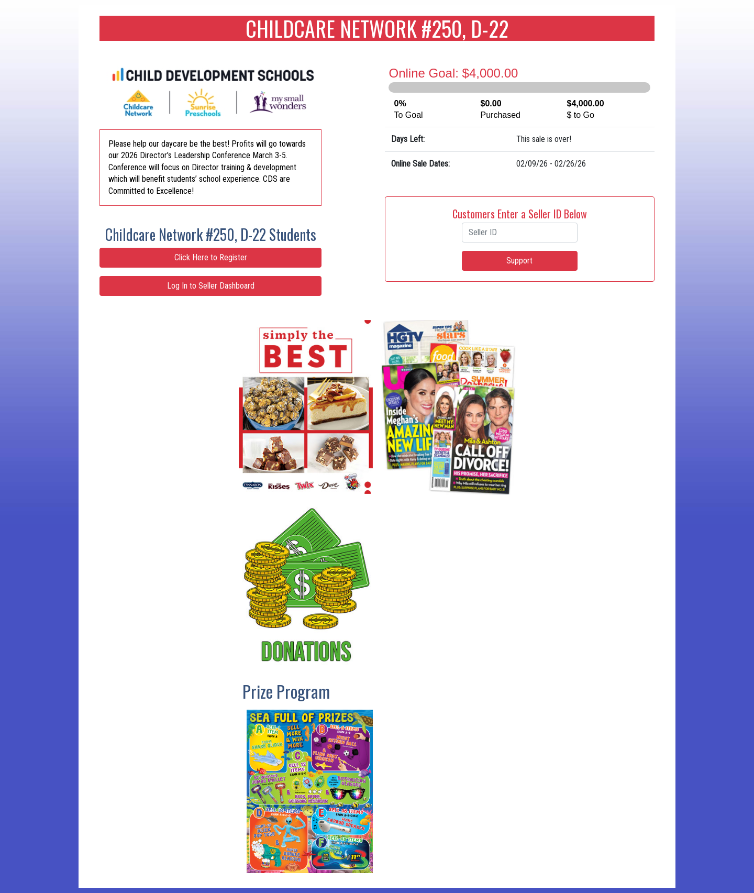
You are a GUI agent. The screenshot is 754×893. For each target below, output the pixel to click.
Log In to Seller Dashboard (210, 286)
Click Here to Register (210, 257)
